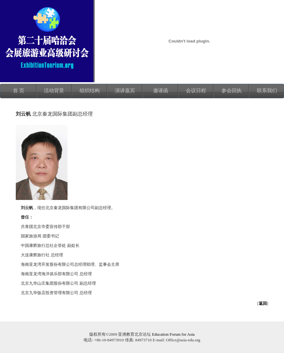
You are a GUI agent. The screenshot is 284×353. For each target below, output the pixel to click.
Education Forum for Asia (173, 334)
